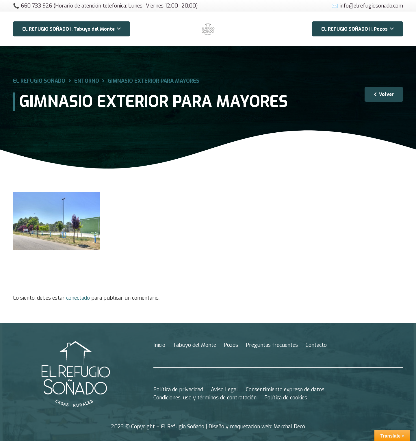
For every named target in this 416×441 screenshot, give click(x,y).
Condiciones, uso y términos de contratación (205, 397)
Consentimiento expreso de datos (285, 389)
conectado (78, 297)
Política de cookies (285, 397)
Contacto (316, 345)
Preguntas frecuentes (272, 345)
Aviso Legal (224, 389)
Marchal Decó (289, 426)
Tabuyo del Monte (194, 345)
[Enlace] (208, 29)
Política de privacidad (178, 389)
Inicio (159, 345)
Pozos (231, 345)
